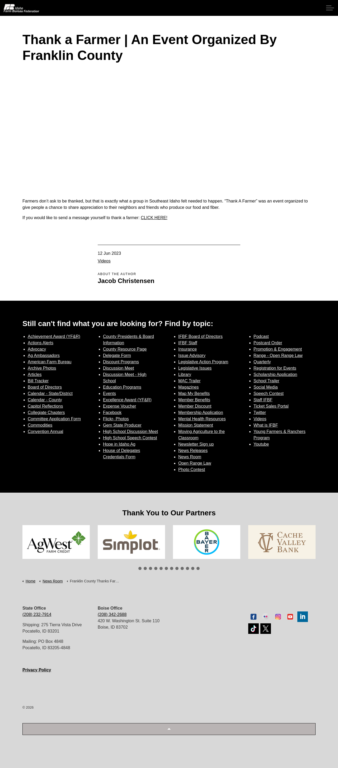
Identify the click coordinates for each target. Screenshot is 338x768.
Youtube (261, 444)
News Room (189, 457)
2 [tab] (145, 568)
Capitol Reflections (45, 406)
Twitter (259, 412)
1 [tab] (140, 568)
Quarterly (262, 362)
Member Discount (194, 406)
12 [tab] (198, 568)
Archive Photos (42, 368)
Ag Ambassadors (44, 355)
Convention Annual (45, 431)
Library (184, 374)
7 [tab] (171, 568)
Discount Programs (121, 362)
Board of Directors (45, 387)
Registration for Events (274, 368)
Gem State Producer (122, 425)
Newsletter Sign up (196, 444)
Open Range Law (194, 463)
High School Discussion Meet (130, 431)
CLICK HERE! (154, 217)
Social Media (265, 387)
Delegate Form (117, 355)
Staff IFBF (263, 400)
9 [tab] (182, 568)
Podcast (261, 336)
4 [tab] (155, 568)
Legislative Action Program (203, 362)
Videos (104, 261)
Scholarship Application (275, 374)
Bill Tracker (38, 381)
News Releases (193, 450)
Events (109, 393)
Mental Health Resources (202, 419)
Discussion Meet (118, 368)
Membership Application (200, 412)
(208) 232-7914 (36, 614)
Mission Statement (195, 425)
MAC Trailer (189, 381)
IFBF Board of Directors (200, 336)
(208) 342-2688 (112, 614)
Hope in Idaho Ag (119, 444)
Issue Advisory (191, 355)
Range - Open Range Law (278, 355)
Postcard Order (267, 343)
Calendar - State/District (50, 393)
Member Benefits (194, 400)
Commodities (40, 425)
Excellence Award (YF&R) (127, 400)
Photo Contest (191, 469)
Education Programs (122, 387)
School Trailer (266, 381)
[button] (169, 729)
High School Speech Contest (130, 438)
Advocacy (37, 349)
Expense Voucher (119, 406)
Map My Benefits (194, 393)
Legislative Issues (195, 368)
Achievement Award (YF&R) (54, 336)
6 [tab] (166, 568)
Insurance (187, 349)
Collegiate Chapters (46, 412)
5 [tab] (161, 568)
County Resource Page (125, 349)
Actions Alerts (40, 343)
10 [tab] (187, 568)
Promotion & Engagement (277, 349)
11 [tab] (192, 568)
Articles (34, 374)
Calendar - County (45, 400)
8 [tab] (177, 568)
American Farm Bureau (49, 362)
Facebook (112, 412)
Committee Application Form (54, 419)
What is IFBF (265, 425)
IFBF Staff (187, 343)
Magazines (188, 387)
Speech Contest (268, 393)
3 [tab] (150, 568)
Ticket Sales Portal (271, 406)
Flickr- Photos (116, 419)
